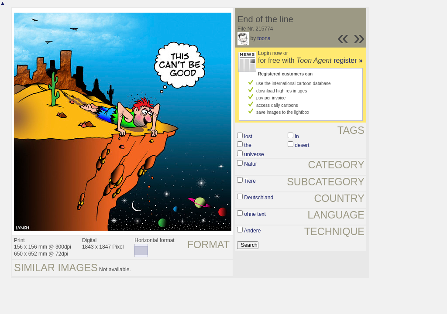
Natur (250, 164)
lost (248, 136)
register (348, 60)
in (297, 136)
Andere (252, 231)
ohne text (254, 214)
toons (264, 38)
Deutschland (258, 198)
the (247, 145)
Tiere (250, 181)
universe (254, 154)
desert (302, 145)
